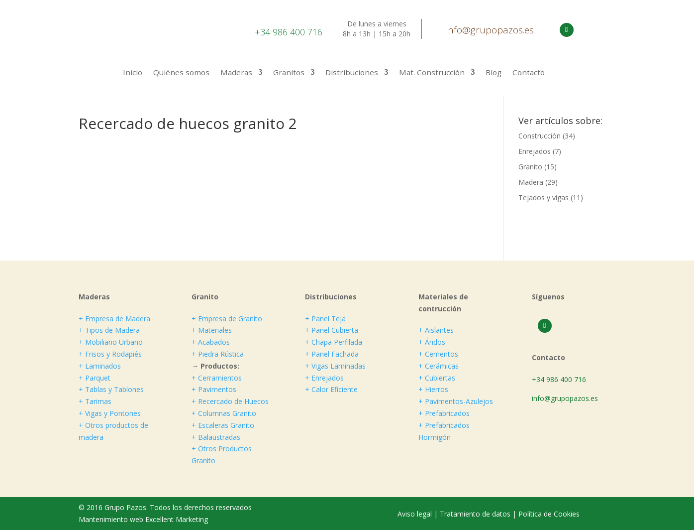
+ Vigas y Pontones (110, 413)
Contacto (528, 73)
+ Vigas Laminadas (335, 366)
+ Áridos (431, 342)
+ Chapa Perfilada (333, 342)
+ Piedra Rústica (218, 354)
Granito (530, 166)
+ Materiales (212, 330)
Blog (493, 73)
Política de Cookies (549, 514)
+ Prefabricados (444, 413)
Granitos (288, 73)
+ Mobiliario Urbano (111, 342)
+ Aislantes (436, 330)
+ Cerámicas (438, 366)
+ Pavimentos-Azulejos (455, 401)
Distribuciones (351, 73)
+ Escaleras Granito (223, 425)
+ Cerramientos (217, 378)
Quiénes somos (181, 73)
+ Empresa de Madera (114, 318)
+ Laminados (100, 366)
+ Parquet (94, 378)
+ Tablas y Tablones (111, 389)
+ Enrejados (324, 378)
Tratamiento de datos (475, 514)
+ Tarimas (95, 401)
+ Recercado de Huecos (230, 401)
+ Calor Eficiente (331, 389)
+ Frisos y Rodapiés (110, 354)
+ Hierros (433, 389)
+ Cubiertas (436, 378)
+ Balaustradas (216, 437)
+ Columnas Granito (224, 413)
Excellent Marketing (176, 519)
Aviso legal (415, 514)
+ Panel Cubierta (331, 330)
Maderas (236, 73)
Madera (530, 182)
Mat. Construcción (432, 73)
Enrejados (534, 151)
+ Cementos (438, 354)
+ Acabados (211, 342)
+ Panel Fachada (332, 354)
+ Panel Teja (325, 318)
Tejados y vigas (543, 197)
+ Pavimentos (214, 389)
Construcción (539, 135)
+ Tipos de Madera (109, 330)
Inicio (132, 73)
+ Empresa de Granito (227, 318)
